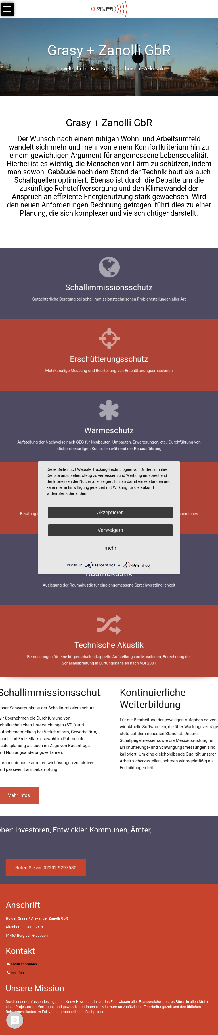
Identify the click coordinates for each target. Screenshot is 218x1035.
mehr (110, 548)
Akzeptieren (110, 512)
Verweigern (110, 530)
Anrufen (17, 973)
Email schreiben (24, 964)
